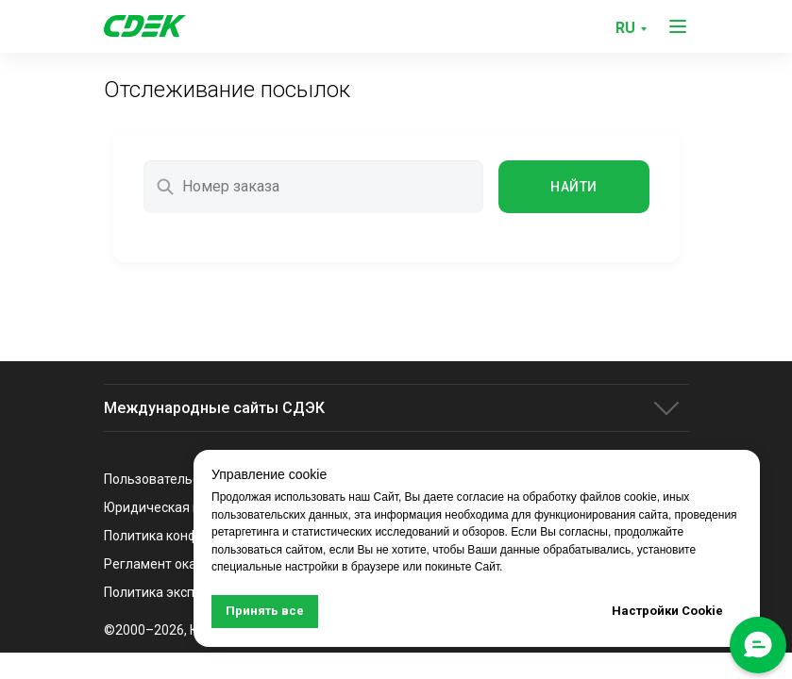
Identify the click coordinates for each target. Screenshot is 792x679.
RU (625, 28)
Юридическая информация (189, 507)
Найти (573, 186)
